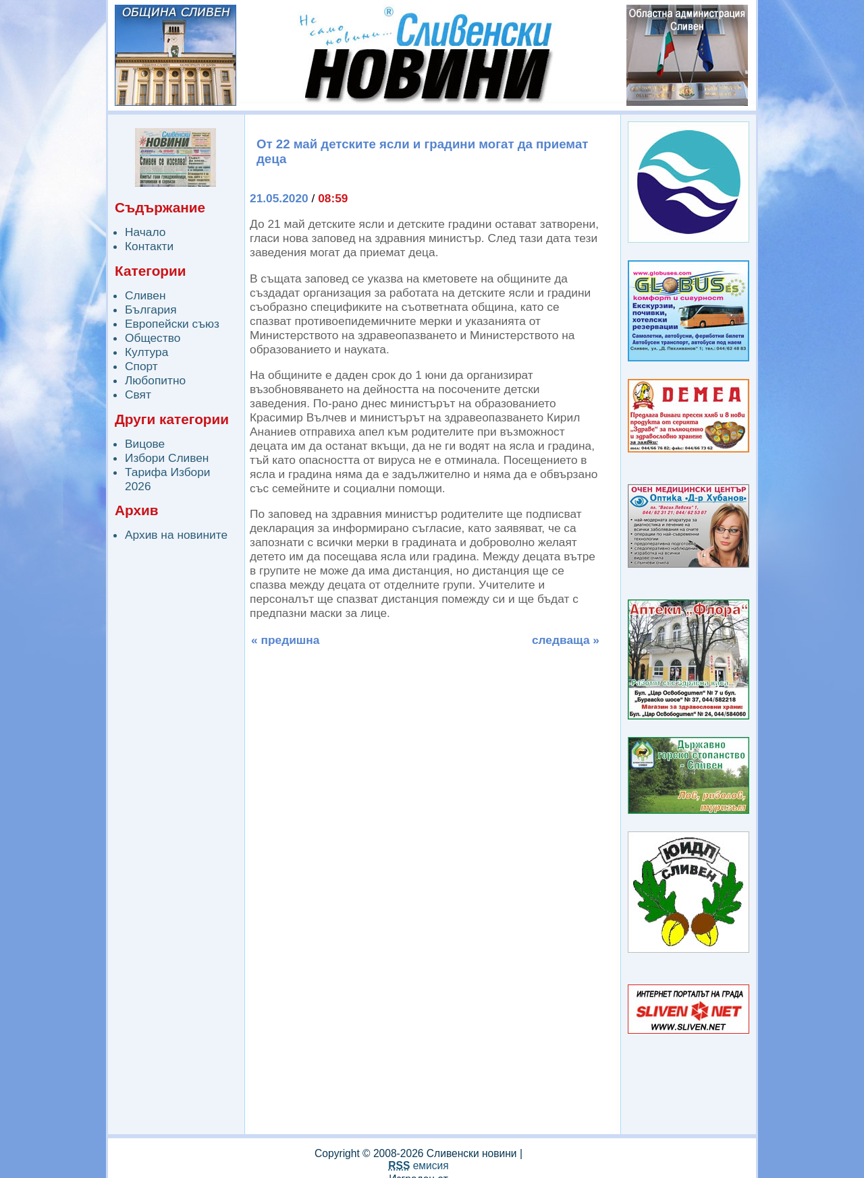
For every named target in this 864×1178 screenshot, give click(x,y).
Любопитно (155, 380)
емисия (418, 1165)
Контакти (149, 246)
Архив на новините (176, 534)
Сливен (145, 295)
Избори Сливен (167, 458)
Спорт (141, 366)
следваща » (565, 640)
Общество (152, 338)
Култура (146, 352)
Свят (138, 394)
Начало (145, 232)
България (151, 309)
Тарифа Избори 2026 (168, 479)
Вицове (145, 443)
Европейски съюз (172, 323)
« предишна (285, 640)
